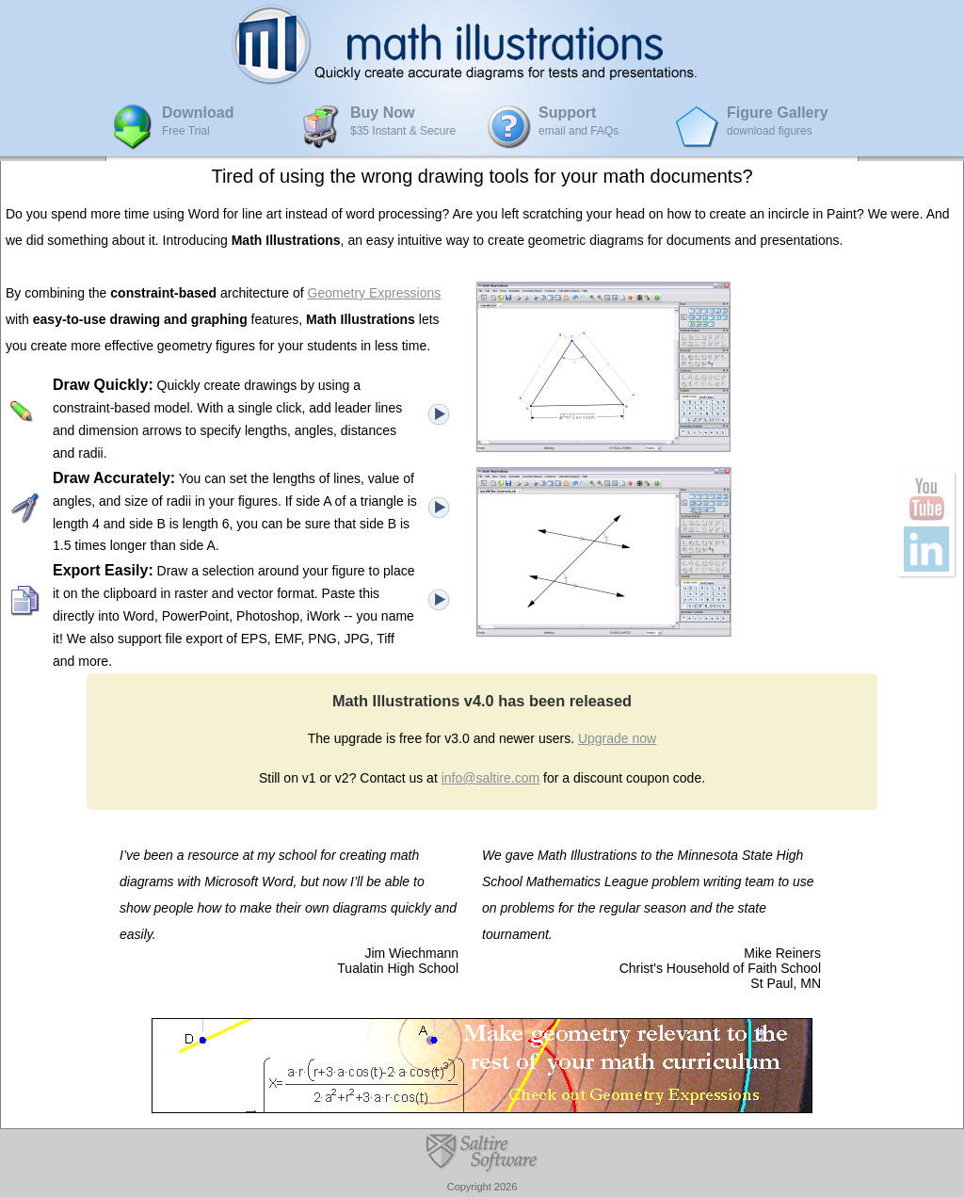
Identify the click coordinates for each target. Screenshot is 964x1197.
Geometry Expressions (375, 292)
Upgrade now (617, 738)
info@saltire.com (490, 777)
